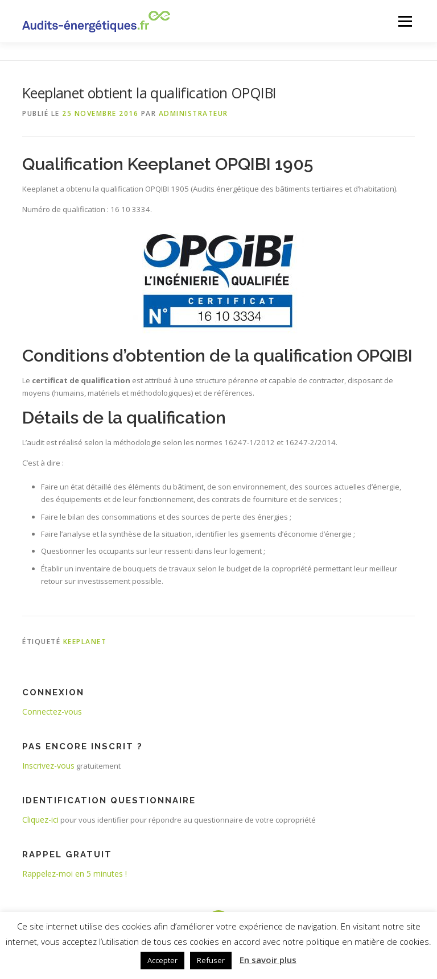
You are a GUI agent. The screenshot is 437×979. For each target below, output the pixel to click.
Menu (405, 21)
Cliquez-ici (40, 819)
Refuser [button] (211, 960)
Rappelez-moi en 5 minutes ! (74, 873)
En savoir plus (268, 959)
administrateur (193, 113)
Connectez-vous (52, 711)
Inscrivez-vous (48, 765)
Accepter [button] (162, 960)
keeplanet (85, 641)
